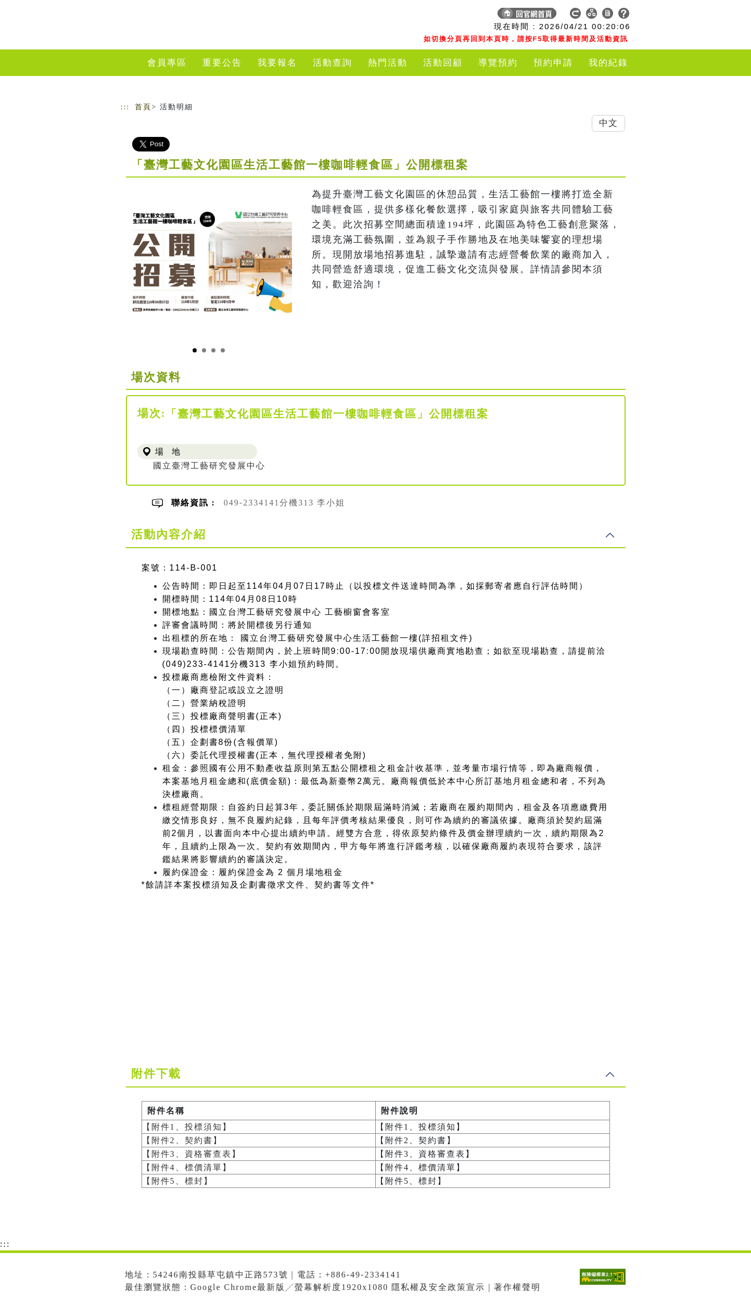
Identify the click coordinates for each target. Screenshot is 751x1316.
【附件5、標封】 (177, 1180)
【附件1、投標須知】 (187, 1126)
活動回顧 (443, 63)
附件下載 (156, 1073)
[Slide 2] (204, 350)
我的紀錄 (608, 63)
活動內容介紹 (168, 534)
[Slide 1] (195, 350)
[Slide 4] (223, 350)
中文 (608, 123)
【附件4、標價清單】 (187, 1167)
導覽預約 (498, 63)
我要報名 (277, 63)
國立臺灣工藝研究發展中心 (209, 465)
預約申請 (553, 63)
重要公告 (222, 63)
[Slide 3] (213, 350)
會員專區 (167, 63)
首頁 (143, 107)
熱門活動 (388, 63)
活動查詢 (332, 63)
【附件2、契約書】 (182, 1140)
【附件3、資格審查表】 (191, 1153)
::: (125, 107)
